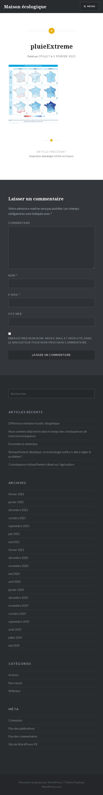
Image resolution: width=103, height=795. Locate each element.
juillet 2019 (15, 637)
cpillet (44, 56)
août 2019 (15, 629)
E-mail (14, 294)
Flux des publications (22, 728)
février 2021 (16, 550)
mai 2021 (14, 542)
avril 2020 (15, 581)
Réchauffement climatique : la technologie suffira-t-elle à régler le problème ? (50, 454)
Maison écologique (25, 6)
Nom (13, 275)
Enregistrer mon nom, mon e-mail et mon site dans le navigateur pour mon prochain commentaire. (50, 340)
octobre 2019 (17, 613)
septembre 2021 (19, 526)
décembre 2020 (18, 557)
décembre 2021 (18, 510)
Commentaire (19, 222)
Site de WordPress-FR (23, 744)
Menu (91, 6)
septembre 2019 (19, 621)
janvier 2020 (16, 589)
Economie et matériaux (23, 444)
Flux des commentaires (23, 736)
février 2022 (16, 494)
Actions (13, 675)
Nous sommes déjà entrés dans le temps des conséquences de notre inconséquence (48, 434)
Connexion (15, 720)
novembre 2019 (18, 605)
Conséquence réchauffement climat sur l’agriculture (41, 464)
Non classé (15, 683)
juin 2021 (14, 534)
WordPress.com (51, 786)
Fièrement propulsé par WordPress (40, 782)
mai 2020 (14, 573)
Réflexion (15, 691)
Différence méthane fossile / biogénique (34, 423)
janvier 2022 (16, 502)
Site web (15, 313)
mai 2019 (14, 645)
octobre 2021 (17, 518)
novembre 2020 (18, 566)
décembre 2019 (18, 597)
